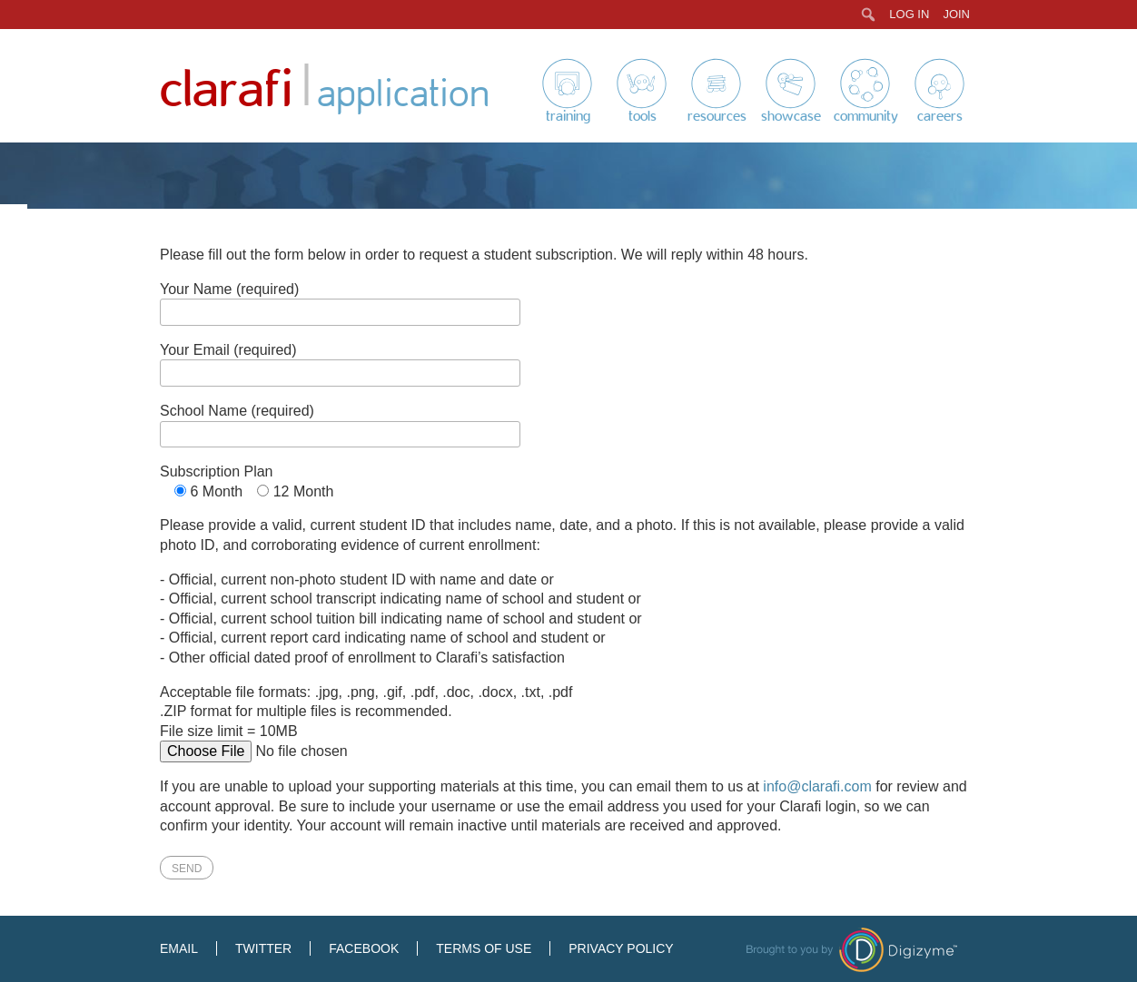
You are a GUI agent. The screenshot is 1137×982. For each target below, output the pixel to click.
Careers (940, 116)
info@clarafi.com (817, 786)
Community (866, 116)
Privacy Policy (620, 948)
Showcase (791, 116)
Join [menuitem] (956, 14)
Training (568, 116)
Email (179, 948)
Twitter (263, 948)
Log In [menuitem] (909, 14)
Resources (716, 116)
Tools (642, 116)
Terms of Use (483, 948)
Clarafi (226, 90)
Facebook (364, 948)
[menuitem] (869, 14)
